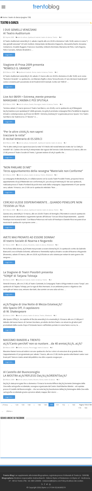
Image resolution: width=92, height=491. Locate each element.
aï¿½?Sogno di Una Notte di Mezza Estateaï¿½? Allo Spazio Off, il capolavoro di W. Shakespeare (32, 308)
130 (22, 405)
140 (28, 405)
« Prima (5, 405)
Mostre (35, 380)
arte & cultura (22, 37)
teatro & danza (46, 37)
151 (57, 405)
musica (25, 348)
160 (73, 405)
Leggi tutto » (9, 55)
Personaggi (33, 348)
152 (63, 405)
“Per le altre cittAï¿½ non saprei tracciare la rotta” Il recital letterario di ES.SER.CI (23, 135)
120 (16, 405)
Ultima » (9, 411)
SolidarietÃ (33, 143)
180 (85, 408)
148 (39, 405)
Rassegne (37, 104)
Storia (34, 72)
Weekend (49, 175)
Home (3, 17)
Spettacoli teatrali (34, 37)
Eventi (31, 104)
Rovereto (31, 245)
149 (45, 405)
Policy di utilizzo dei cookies (72, 481)
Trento (55, 37)
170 (79, 408)
